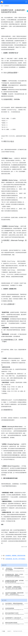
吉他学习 (9, 631)
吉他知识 (6, 6)
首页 (2, 6)
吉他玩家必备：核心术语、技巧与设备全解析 (16, 559)
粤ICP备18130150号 (17, 631)
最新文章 (4, 565)
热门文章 (4, 600)
